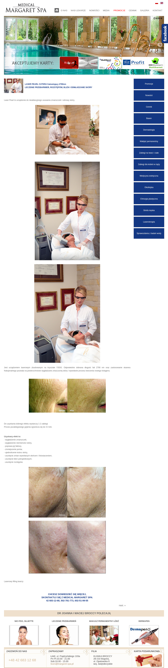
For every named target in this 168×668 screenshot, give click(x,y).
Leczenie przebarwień (64, 621)
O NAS (64, 10)
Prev (8, 44)
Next (160, 44)
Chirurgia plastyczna (149, 199)
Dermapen (144, 621)
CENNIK (133, 10)
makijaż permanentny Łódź (104, 621)
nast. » (122, 605)
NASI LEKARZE (78, 10)
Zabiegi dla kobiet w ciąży (149, 164)
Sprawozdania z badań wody (149, 233)
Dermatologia (149, 130)
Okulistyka (148, 187)
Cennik (149, 107)
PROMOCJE (119, 10)
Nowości (148, 95)
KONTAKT (157, 10)
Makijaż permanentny (149, 141)
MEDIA (106, 10)
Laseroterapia (149, 222)
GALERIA (144, 10)
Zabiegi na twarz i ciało (149, 153)
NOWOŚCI (94, 10)
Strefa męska (149, 210)
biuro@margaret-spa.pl (62, 664)
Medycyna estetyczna (149, 176)
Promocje (149, 84)
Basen (149, 118)
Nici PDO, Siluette (24, 621)
